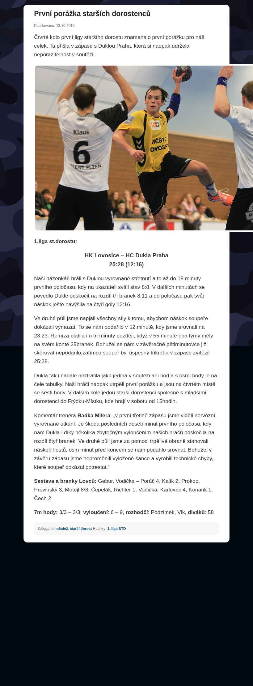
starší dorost (81, 528)
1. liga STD (117, 528)
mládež (62, 528)
